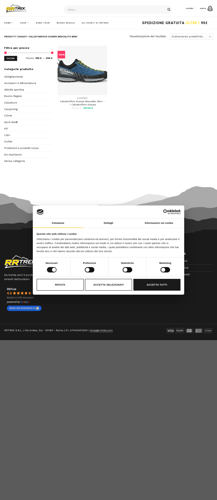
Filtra (10, 58)
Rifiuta (60, 284)
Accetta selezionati (108, 284)
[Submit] (169, 10)
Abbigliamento (13, 76)
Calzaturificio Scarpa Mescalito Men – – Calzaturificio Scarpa (82, 103)
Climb (8, 115)
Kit (6, 128)
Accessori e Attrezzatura (20, 83)
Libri (7, 135)
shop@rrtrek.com (101, 330)
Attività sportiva (14, 89)
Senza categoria (14, 161)
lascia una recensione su (24, 308)
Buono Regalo (66, 23)
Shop (24, 22)
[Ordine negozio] (191, 36)
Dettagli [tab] (108, 222)
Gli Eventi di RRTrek (95, 23)
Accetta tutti (157, 284)
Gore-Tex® (43, 23)
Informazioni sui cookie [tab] (159, 222)
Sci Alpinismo (13, 154)
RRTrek (11, 289)
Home (8, 22)
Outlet (8, 141)
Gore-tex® (11, 122)
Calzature (10, 102)
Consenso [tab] (58, 222)
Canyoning (11, 109)
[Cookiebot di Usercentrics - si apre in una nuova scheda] (165, 211)
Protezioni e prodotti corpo (21, 148)
